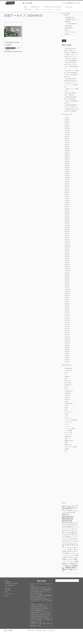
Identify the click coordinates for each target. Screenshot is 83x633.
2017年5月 (67, 328)
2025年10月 (67, 130)
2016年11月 (67, 341)
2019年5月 (67, 281)
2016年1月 (67, 361)
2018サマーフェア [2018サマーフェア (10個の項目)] (69, 509)
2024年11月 (67, 153)
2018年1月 (67, 312)
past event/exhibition (71, 23)
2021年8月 (67, 229)
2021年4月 (67, 233)
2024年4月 (67, 165)
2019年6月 (67, 279)
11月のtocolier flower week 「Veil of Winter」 (40, 618)
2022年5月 (67, 210)
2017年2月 (67, 334)
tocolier (66, 401)
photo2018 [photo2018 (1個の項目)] (75, 522)
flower (7, 47)
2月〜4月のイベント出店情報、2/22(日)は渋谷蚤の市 (41, 595)
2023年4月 (67, 190)
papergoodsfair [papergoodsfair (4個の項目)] (67, 523)
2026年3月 (67, 119)
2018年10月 (67, 293)
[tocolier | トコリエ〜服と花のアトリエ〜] (9, 3)
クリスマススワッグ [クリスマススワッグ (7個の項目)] (70, 540)
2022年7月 (67, 206)
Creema (66, 372)
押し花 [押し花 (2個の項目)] (71, 565)
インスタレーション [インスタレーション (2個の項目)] (67, 529)
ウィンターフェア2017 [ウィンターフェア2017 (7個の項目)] (69, 532)
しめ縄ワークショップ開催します (37, 604)
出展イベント (68, 438)
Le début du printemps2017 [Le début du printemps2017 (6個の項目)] (68, 515)
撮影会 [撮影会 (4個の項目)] (76, 565)
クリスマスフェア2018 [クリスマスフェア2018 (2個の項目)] (70, 547)
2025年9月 (67, 132)
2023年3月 (67, 192)
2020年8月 (67, 250)
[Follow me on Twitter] (29, 3)
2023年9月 (67, 179)
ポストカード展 (68, 432)
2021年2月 (67, 237)
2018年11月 (67, 291)
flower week (12, 47)
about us (58, 9)
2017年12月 (67, 314)
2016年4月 (67, 355)
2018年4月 (67, 305)
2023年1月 (67, 196)
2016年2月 (67, 359)
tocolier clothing (69, 403)
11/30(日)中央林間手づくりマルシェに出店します (40, 612)
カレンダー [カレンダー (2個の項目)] (73, 537)
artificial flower (68, 368)
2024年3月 (67, 167)
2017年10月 (67, 318)
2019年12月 (67, 266)
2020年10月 (67, 246)
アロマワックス (68, 418)
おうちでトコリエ (69, 411)
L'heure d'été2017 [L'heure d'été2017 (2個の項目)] (68, 512)
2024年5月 (67, 163)
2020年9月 (67, 248)
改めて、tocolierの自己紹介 (36, 593)
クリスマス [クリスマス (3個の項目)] (66, 539)
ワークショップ (68, 434)
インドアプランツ (69, 422)
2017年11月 (67, 316)
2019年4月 (67, 283)
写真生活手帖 (68, 436)
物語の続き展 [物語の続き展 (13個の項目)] (69, 568)
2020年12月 (67, 241)
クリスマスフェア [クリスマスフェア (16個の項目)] (70, 545)
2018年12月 (67, 289)
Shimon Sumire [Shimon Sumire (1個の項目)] (65, 524)
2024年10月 (67, 155)
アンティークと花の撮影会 (71, 420)
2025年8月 (67, 134)
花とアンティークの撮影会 (71, 446)
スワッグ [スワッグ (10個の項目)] (71, 551)
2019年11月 (67, 268)
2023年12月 (67, 173)
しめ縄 (66, 415)
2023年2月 (67, 194)
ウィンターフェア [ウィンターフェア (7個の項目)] (70, 530)
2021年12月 (67, 221)
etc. (65, 374)
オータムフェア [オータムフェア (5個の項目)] (69, 534)
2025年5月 (67, 140)
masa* (66, 389)
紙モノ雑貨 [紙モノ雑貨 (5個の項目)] (68, 570)
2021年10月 (67, 225)
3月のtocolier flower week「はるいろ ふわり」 (40, 591)
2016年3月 (67, 357)
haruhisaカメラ (68, 384)
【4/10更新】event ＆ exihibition (52, 7)
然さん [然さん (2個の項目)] (63, 567)
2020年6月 (67, 254)
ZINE (66, 409)
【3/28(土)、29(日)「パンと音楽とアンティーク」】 (41, 587)
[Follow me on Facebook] (24, 3)
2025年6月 (67, 138)
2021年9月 (67, 227)
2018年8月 (67, 297)
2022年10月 (67, 202)
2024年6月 (67, 161)
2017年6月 (67, 326)
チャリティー (68, 426)
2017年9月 (67, 320)
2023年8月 (67, 181)
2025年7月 (67, 136)
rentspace (67, 397)
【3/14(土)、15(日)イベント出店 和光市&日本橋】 (41, 589)
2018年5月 (67, 303)
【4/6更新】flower (35, 7)
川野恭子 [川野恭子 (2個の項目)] (67, 565)
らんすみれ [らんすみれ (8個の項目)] (67, 527)
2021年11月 (67, 223)
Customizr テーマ (45, 630)
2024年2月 (67, 169)
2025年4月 (67, 142)
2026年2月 (67, 121)
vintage (66, 407)
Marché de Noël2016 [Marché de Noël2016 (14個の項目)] (67, 519)
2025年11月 (67, 128)
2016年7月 (67, 349)
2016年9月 (67, 345)
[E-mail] (31, 3)
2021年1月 (67, 239)
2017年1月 (67, 336)
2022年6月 (67, 208)
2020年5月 (67, 256)
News (25, 7)
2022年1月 (67, 219)
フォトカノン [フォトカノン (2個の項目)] (71, 555)
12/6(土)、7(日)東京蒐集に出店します (38, 610)
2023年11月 (67, 175)
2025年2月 (67, 146)
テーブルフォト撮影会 (70, 428)
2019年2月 (67, 285)
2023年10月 (67, 177)
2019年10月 (67, 270)
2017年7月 (67, 324)
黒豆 (66, 451)
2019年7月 (67, 277)
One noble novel (69, 391)
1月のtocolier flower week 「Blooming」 (39, 606)
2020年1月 (67, 264)
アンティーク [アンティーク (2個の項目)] (75, 527)
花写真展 (67, 449)
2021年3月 (67, 235)
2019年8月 (67, 274)
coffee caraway (68, 370)
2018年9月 (67, 295)
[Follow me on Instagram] (26, 3)
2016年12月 (67, 339)
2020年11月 (67, 243)
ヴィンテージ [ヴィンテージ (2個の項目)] (71, 561)
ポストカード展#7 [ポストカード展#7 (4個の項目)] (71, 559)
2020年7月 (67, 252)
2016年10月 (67, 343)
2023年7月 (67, 184)
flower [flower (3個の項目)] (71, 510)
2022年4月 (67, 212)
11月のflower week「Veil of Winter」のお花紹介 (40, 614)
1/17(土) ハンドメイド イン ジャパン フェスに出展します (71, 84)
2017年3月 (67, 332)
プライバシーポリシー (47, 9)
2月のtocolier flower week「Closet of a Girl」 (40, 599)
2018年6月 (67, 301)
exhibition (67, 376)
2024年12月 (67, 150)
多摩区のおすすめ (69, 440)
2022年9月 (67, 204)
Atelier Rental (28, 9)
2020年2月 (67, 262)
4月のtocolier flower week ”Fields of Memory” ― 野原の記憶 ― (71, 50)
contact (37, 9)
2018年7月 (67, 299)
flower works (68, 382)
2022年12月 (67, 198)
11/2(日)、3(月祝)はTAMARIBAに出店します (39, 616)
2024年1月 (67, 171)
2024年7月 (67, 159)
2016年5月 (67, 353)
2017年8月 (67, 322)
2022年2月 (67, 217)
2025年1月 (67, 148)
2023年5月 (67, 188)
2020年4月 (67, 258)
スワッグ (67, 424)
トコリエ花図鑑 (68, 430)
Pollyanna (67, 395)
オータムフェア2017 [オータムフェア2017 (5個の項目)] (70, 536)
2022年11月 (67, 200)
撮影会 (66, 442)
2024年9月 (67, 157)
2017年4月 (67, 330)
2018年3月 (67, 308)
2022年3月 (67, 215)
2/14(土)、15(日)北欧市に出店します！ (38, 597)
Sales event (67, 399)
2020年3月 (67, 260)
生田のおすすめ (68, 444)
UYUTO (66, 405)
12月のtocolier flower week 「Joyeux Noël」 (40, 608)
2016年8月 (67, 347)
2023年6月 (67, 186)
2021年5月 (67, 231)
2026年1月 (67, 124)
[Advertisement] (70, 477)
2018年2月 (67, 310)
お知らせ (67, 413)
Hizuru (66, 387)
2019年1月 (67, 287)
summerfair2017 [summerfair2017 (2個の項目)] (72, 524)
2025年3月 (67, 144)
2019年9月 (67, 272)
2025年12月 (67, 126)
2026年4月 (67, 117)
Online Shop (68, 7)
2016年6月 (67, 351)
